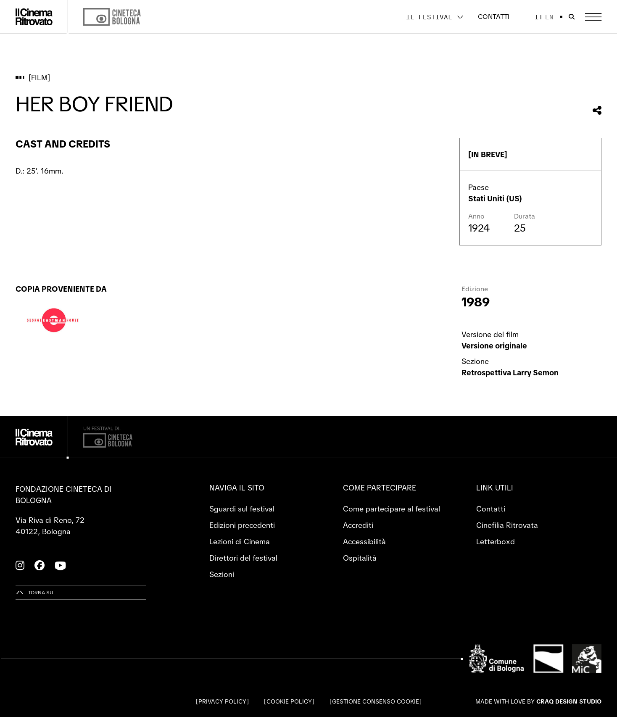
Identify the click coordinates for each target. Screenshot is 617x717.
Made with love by (538, 701)
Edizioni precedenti (242, 525)
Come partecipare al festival (391, 509)
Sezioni (221, 574)
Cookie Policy (289, 701)
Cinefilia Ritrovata (507, 525)
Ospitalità (360, 558)
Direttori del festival (243, 558)
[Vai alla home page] (34, 16)
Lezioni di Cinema (239, 541)
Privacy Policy (222, 701)
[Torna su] (34, 592)
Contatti (493, 16)
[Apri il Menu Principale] (593, 17)
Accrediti (358, 525)
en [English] (549, 17)
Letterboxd (495, 541)
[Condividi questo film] (597, 110)
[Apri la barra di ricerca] (572, 17)
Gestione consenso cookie (375, 701)
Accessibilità (364, 541)
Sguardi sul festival (241, 509)
